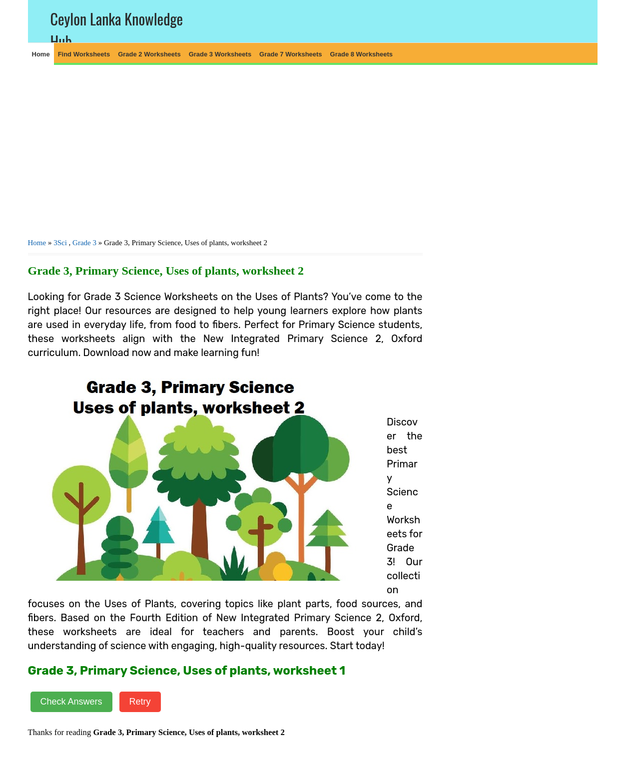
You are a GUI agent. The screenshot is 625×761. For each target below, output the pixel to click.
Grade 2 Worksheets (149, 54)
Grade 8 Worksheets (361, 54)
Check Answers (71, 702)
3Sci (60, 243)
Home (41, 54)
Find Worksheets (84, 54)
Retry (140, 702)
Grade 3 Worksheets (220, 54)
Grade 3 (84, 243)
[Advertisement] (225, 150)
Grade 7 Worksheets (290, 54)
